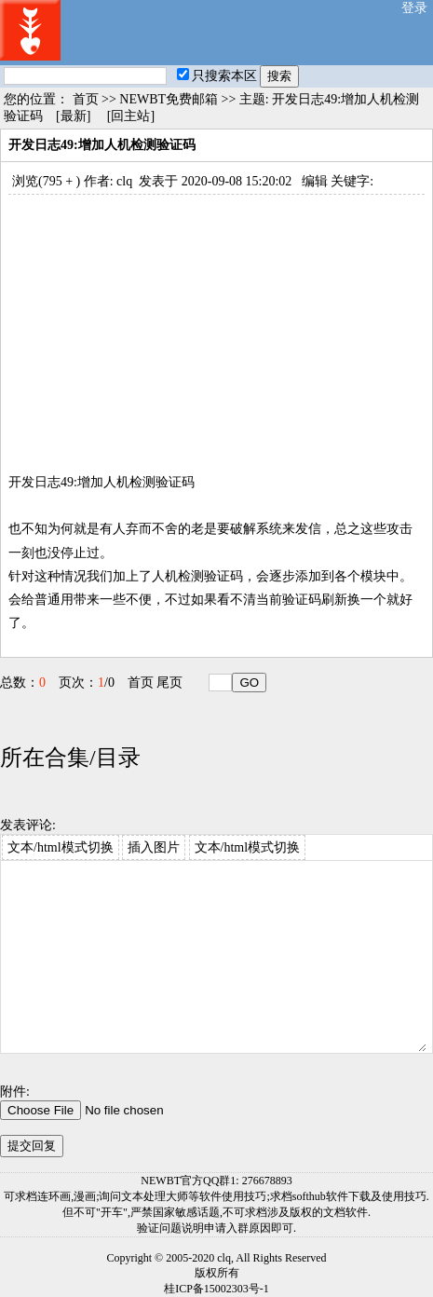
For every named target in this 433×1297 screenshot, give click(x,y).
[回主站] (131, 116)
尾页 (169, 682)
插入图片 (154, 847)
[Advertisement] (216, 325)
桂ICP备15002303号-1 (216, 1288)
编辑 (315, 181)
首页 (86, 99)
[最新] (73, 116)
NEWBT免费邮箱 (168, 99)
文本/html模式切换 (60, 847)
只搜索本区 (217, 76)
